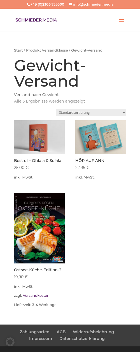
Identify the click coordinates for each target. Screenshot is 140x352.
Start (18, 50)
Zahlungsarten (35, 331)
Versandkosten (36, 295)
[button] (10, 342)
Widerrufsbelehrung (93, 331)
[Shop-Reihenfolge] (91, 112)
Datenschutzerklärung (82, 338)
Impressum (40, 338)
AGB (61, 331)
